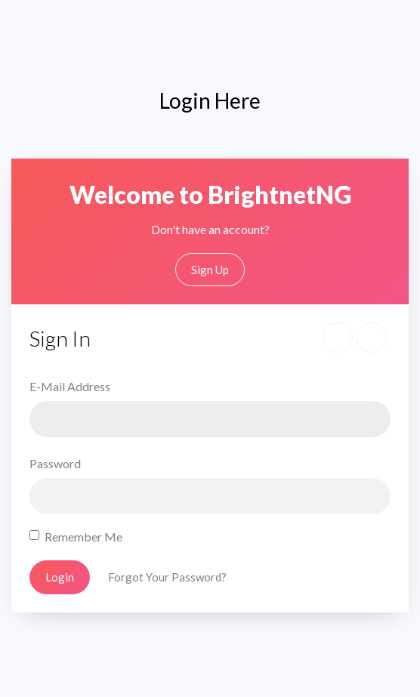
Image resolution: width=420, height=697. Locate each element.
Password (55, 463)
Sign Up (210, 269)
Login (59, 577)
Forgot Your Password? (167, 577)
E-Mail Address (69, 386)
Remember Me (83, 536)
